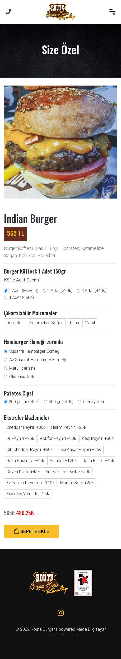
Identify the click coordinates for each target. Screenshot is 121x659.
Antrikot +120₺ (63, 460)
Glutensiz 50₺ (21, 376)
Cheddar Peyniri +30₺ (25, 427)
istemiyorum (93, 401)
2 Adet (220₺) (59, 290)
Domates (15, 322)
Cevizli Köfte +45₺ (23, 471)
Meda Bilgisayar (91, 629)
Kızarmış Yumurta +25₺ (27, 493)
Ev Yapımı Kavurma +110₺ (30, 482)
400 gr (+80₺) (61, 401)
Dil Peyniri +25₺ (20, 438)
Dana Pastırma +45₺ (25, 460)
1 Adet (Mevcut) (23, 290)
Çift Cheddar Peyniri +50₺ (29, 449)
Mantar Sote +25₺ (77, 482)
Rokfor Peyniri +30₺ (58, 438)
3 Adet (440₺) (93, 290)
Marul (90, 322)
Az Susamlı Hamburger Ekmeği (37, 359)
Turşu (74, 322)
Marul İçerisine (22, 368)
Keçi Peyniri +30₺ (98, 438)
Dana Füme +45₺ (98, 460)
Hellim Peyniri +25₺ (68, 427)
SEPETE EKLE (31, 531)
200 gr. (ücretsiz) (24, 401)
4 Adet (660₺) (21, 297)
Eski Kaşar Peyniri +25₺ (79, 449)
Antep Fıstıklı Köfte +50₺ (67, 471)
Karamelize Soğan (46, 322)
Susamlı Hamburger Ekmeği (34, 351)
